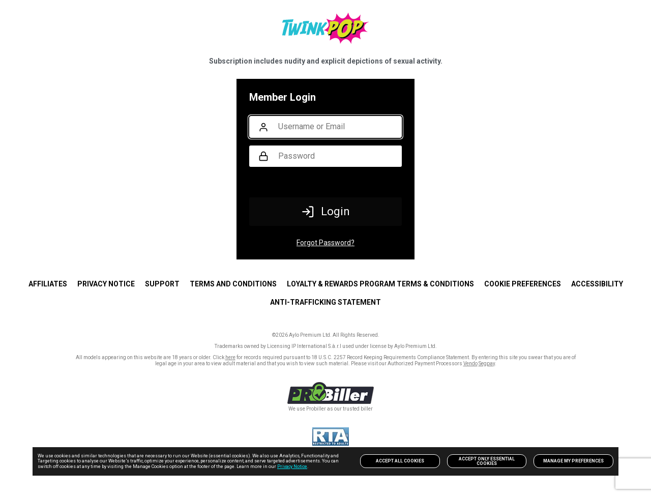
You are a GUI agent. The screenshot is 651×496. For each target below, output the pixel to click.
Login (325, 211)
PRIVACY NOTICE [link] (106, 284)
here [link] (230, 357)
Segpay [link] (487, 363)
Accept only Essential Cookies (487, 461)
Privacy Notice (292, 466)
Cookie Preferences (522, 284)
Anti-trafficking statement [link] (325, 302)
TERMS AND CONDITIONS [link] (233, 284)
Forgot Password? (325, 243)
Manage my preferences (573, 460)
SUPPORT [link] (162, 284)
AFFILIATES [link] (47, 284)
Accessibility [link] (597, 284)
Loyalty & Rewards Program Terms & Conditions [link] (380, 284)
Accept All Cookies (400, 460)
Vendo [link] (470, 363)
